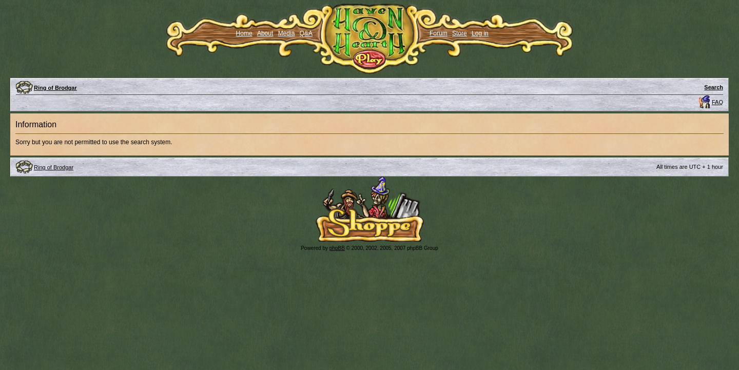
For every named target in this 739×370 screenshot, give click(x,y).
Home (244, 33)
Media (286, 33)
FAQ (717, 102)
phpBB (337, 248)
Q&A (306, 33)
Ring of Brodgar (55, 88)
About (265, 33)
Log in (480, 33)
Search (713, 87)
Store (459, 33)
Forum (439, 33)
